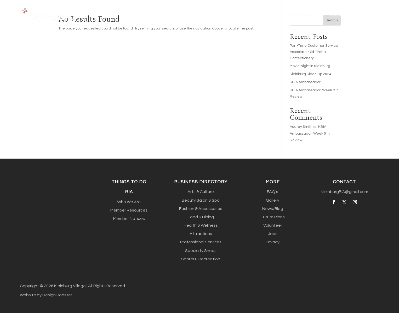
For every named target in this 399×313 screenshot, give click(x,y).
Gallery (317, 15)
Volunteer (272, 225)
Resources (340, 15)
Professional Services (200, 242)
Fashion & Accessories (200, 209)
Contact (370, 15)
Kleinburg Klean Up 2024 (310, 74)
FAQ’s (298, 15)
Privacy (273, 242)
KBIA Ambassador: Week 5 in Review (310, 133)
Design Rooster (57, 295)
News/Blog (272, 209)
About (198, 15)
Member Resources (128, 210)
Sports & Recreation (200, 259)
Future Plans (273, 217)
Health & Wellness (201, 225)
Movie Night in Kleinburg (310, 66)
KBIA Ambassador (305, 82)
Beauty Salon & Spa (201, 200)
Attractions (201, 234)
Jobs (272, 234)
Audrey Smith (301, 127)
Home (180, 15)
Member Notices (129, 218)
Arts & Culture (200, 192)
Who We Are (129, 202)
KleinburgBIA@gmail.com (344, 192)
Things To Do (273, 15)
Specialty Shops (200, 251)
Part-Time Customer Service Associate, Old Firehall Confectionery (314, 52)
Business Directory (229, 15)
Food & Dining (201, 217)
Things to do (129, 182)
